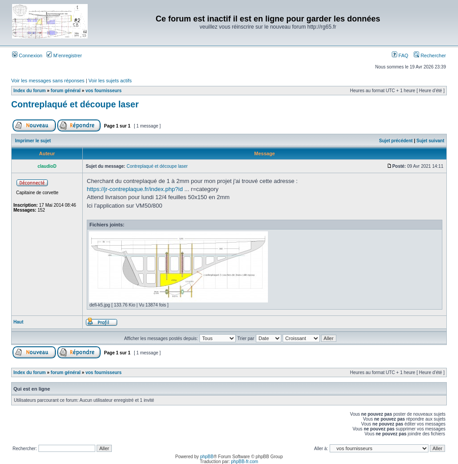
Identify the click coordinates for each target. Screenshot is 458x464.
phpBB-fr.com (245, 461)
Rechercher (430, 55)
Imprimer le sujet (33, 140)
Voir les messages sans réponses (48, 80)
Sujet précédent (396, 140)
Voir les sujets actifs (110, 80)
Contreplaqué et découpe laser (75, 104)
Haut (18, 321)
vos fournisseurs (103, 90)
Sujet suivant (430, 140)
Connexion (27, 55)
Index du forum (29, 90)
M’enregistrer (64, 55)
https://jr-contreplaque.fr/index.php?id (135, 189)
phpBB (206, 456)
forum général (66, 90)
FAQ (400, 55)
